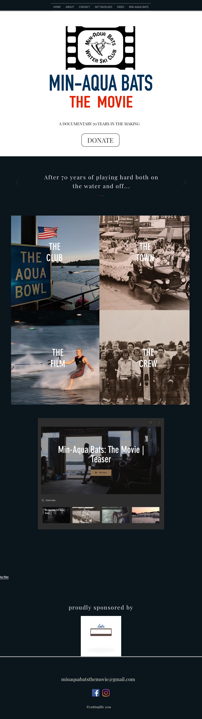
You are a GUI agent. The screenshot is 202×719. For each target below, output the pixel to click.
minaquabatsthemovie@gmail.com (98, 679)
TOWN (145, 257)
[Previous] (17, 182)
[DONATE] (100, 140)
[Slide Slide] (103, 195)
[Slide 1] (98, 195)
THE (145, 246)
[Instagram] (106, 692)
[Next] (184, 182)
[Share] (150, 422)
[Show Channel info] (158, 422)
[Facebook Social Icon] (95, 692)
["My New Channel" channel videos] (101, 516)
